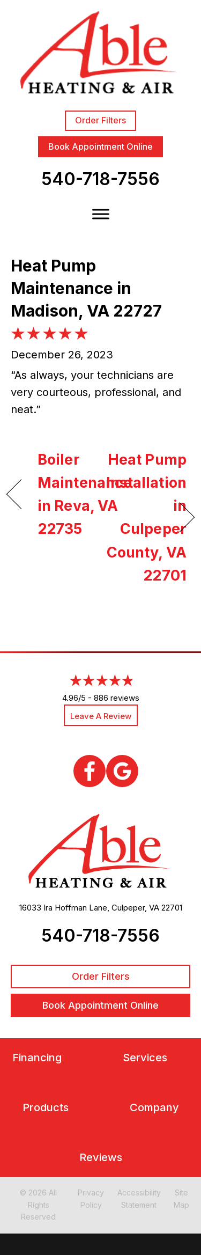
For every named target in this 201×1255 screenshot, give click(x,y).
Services (145, 1058)
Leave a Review (100, 716)
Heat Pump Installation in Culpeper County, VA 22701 (146, 517)
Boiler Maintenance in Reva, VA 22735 (85, 494)
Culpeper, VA (135, 907)
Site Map (181, 1198)
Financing (37, 1058)
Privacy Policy (91, 1198)
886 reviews (116, 698)
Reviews (100, 1158)
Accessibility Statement (139, 1198)
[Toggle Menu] (100, 214)
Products (46, 1108)
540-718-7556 (100, 178)
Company (154, 1108)
